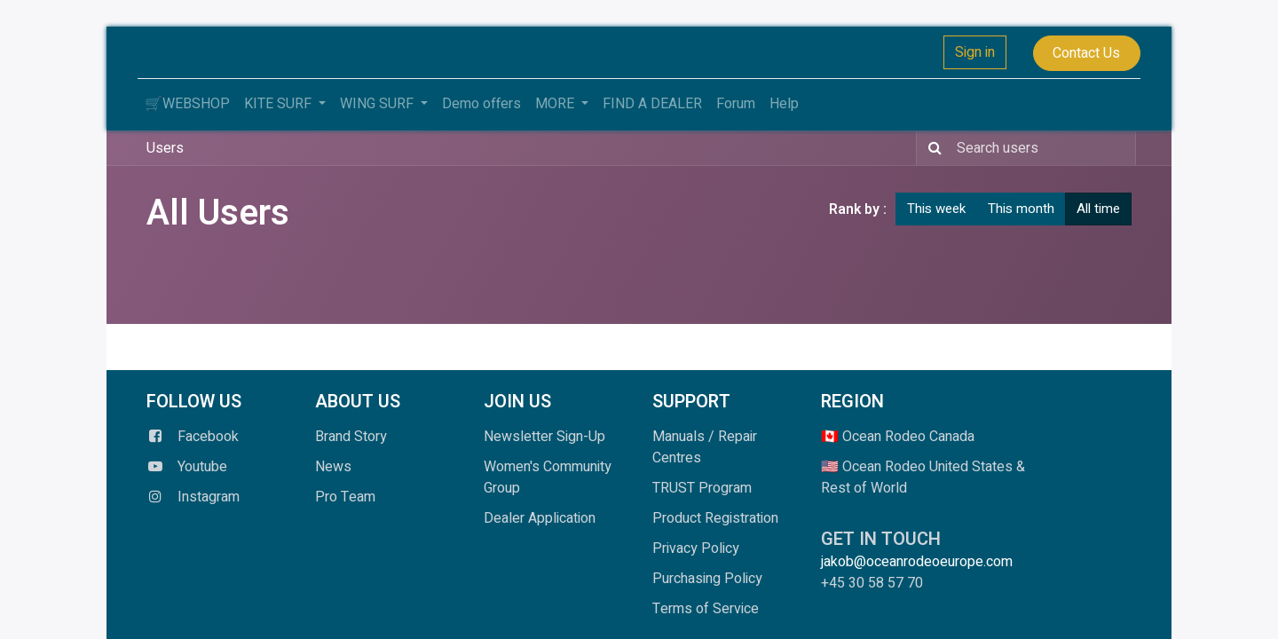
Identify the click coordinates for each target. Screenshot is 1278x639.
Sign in (975, 52)
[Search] (932, 148)
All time (1098, 208)
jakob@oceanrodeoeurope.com (920, 561)
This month (1021, 208)
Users (165, 148)
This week (936, 208)
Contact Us (1086, 53)
